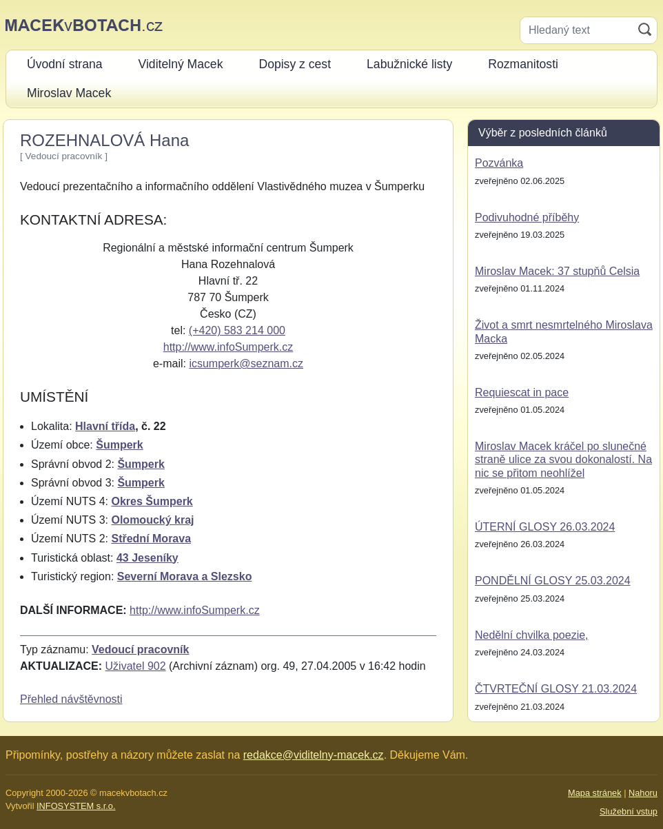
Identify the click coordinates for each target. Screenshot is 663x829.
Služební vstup (628, 811)
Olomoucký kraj (152, 520)
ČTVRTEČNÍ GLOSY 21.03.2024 (556, 689)
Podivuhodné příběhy (527, 217)
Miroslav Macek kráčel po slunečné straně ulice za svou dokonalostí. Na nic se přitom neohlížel (563, 459)
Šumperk (119, 445)
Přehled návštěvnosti (71, 699)
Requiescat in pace (522, 392)
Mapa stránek (595, 793)
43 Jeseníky (147, 558)
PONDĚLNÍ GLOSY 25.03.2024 (553, 580)
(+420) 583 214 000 (237, 330)
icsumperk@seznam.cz (246, 363)
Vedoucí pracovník (140, 649)
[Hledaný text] (576, 30)
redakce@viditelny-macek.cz (313, 755)
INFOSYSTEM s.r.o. (76, 806)
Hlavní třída (105, 426)
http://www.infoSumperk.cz (228, 347)
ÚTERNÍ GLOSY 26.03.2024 (545, 527)
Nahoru (643, 793)
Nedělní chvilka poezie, (532, 635)
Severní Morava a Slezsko (184, 576)
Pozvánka (499, 163)
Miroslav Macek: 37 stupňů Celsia (557, 271)
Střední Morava (151, 538)
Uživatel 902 (135, 666)
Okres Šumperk (151, 501)
